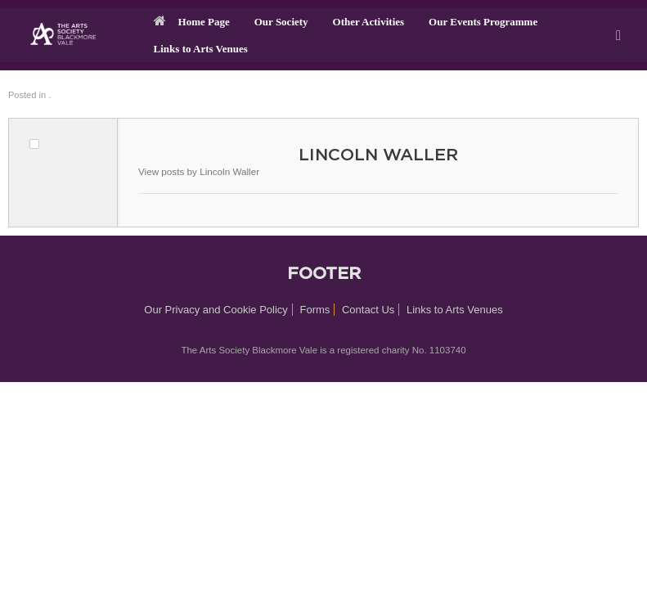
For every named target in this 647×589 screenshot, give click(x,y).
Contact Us (368, 309)
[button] (623, 35)
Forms (315, 309)
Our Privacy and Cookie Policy (216, 309)
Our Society (281, 22)
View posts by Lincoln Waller (198, 171)
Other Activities (369, 22)
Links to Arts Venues (201, 49)
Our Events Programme (483, 22)
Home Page (192, 22)
